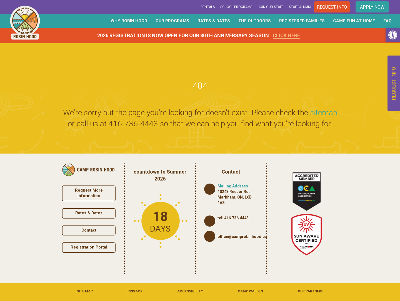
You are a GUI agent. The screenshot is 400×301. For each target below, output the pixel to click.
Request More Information (89, 193)
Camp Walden (250, 291)
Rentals (208, 7)
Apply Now (372, 7)
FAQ (387, 20)
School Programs (236, 7)
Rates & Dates (214, 20)
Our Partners (310, 291)
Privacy (135, 291)
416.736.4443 (236, 218)
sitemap (323, 112)
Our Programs (172, 20)
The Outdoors (254, 20)
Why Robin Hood (129, 20)
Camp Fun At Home (354, 20)
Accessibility (190, 291)
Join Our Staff (270, 7)
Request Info (332, 7)
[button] (393, 35)
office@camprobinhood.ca (242, 236)
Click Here (286, 35)
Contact (88, 230)
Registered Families (302, 20)
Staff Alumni (300, 7)
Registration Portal (89, 247)
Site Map (85, 291)
